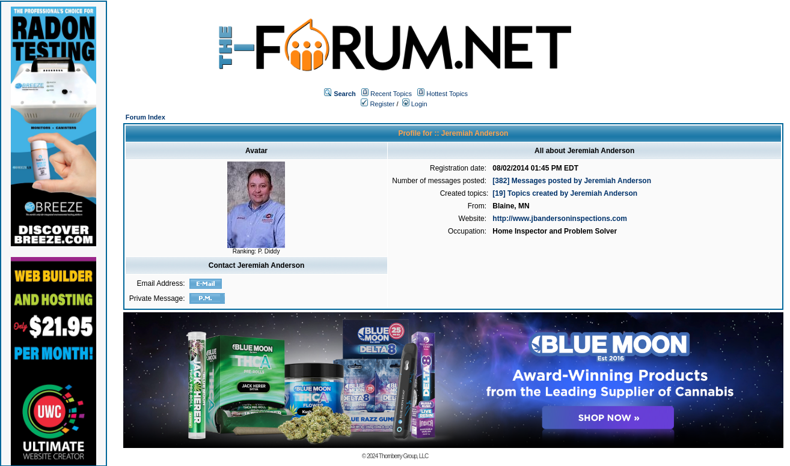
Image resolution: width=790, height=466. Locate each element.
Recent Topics (391, 93)
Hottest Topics (447, 93)
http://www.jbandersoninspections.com (559, 218)
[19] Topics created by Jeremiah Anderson (564, 193)
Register (377, 103)
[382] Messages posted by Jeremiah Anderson (571, 181)
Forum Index (145, 117)
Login (414, 103)
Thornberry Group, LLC (403, 456)
